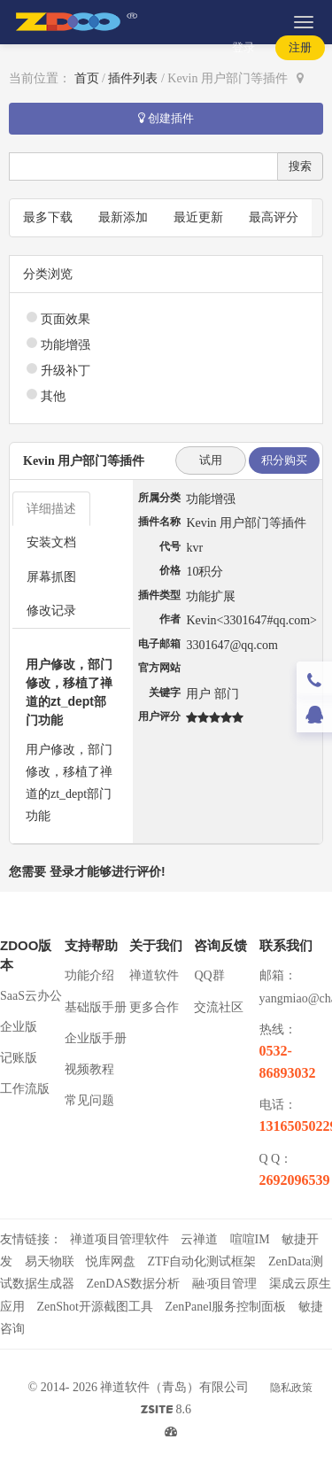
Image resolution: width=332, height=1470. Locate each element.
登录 (243, 47)
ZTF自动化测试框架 (202, 1261)
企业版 (18, 1026)
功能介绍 (89, 975)
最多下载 (48, 217)
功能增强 (65, 345)
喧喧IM (250, 1239)
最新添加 (123, 217)
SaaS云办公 (31, 995)
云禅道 (199, 1239)
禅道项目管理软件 (119, 1239)
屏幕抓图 (51, 577)
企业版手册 (96, 1038)
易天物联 (49, 1261)
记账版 (18, 1057)
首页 (86, 78)
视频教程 (89, 1069)
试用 (210, 460)
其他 (53, 396)
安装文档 (51, 542)
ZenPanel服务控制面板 (225, 1306)
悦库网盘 (110, 1261)
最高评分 (273, 217)
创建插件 (166, 118)
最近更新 (198, 217)
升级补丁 (65, 370)
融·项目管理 (225, 1283)
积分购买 (284, 460)
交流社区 (218, 1007)
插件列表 (133, 78)
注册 (300, 47)
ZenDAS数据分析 (134, 1283)
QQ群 (209, 975)
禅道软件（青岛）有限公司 (174, 1387)
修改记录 (51, 610)
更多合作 (154, 1007)
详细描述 (51, 508)
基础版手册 (96, 1007)
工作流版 (25, 1088)
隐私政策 (291, 1387)
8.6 (166, 1411)
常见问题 (89, 1100)
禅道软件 (154, 975)
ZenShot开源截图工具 (95, 1306)
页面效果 (65, 319)
